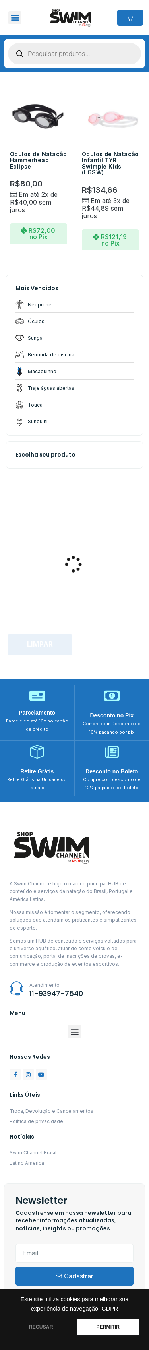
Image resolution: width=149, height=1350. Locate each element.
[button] (14, 17)
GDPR (109, 1308)
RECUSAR (41, 1327)
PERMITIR (108, 1327)
